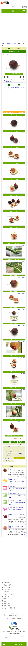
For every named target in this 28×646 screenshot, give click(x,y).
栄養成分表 (6, 589)
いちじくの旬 (12, 486)
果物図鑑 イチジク (14, 469)
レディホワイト (8, 460)
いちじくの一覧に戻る (9, 88)
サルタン (19, 446)
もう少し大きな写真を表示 (14, 73)
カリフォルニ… (8, 446)
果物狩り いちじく (14, 479)
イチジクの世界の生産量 (15, 500)
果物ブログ (6, 603)
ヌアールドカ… (8, 451)
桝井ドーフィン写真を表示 (8, 79)
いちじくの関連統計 (14, 493)
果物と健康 (6, 605)
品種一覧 (5, 601)
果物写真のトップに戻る (19, 88)
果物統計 (5, 592)
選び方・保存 (6, 585)
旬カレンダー (6, 587)
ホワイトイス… (19, 455)
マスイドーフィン (8, 81)
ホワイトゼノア (8, 458)
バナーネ (19, 451)
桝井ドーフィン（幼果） (14, 243)
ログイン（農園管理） (9, 608)
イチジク (8, 444)
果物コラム (6, 598)
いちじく (15, 43)
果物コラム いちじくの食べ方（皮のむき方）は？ (16, 515)
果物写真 (9, 43)
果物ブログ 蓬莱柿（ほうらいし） (16, 527)
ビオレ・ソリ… (8, 453)
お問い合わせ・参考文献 (14, 618)
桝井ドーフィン (14, 115)
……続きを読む (22, 476)
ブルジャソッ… (19, 453)
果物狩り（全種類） (8, 594)
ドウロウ (19, 448)
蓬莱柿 (8, 455)
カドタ (19, 444)
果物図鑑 (5, 582)
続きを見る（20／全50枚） (15, 435)
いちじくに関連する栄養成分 (16, 507)
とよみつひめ (8, 448)
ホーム (3, 43)
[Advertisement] (14, 28)
